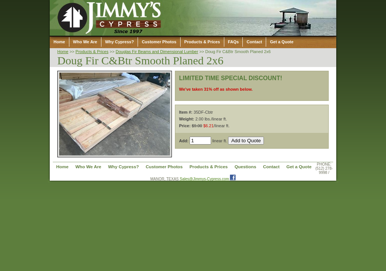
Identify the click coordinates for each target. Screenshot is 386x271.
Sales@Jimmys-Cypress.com (204, 179)
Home (59, 42)
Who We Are (85, 42)
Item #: (185, 112)
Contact (254, 42)
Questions (245, 166)
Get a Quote (281, 42)
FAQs (233, 42)
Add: (183, 141)
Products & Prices (202, 42)
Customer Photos (159, 42)
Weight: (186, 119)
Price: (185, 125)
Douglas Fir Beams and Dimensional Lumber (157, 51)
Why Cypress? (119, 42)
